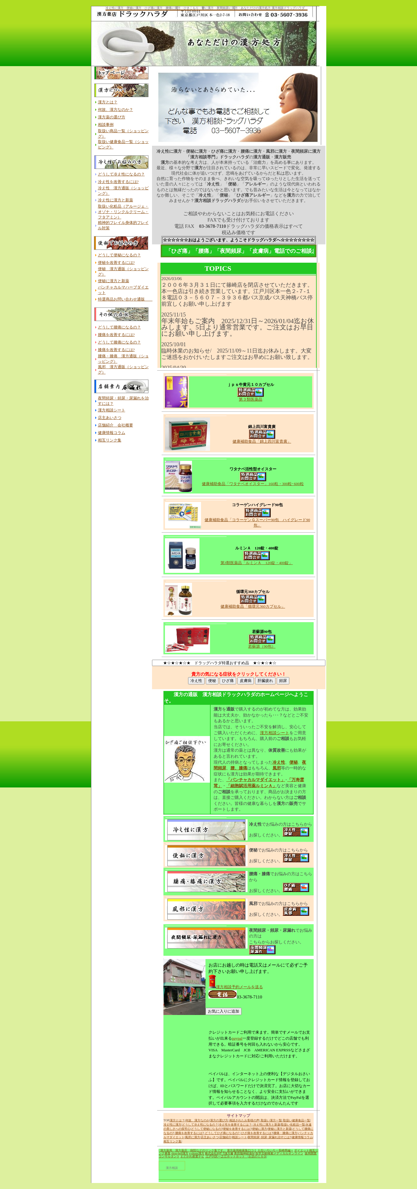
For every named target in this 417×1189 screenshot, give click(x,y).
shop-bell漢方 (179, 1153)
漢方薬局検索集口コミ (242, 1150)
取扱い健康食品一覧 (296, 1120)
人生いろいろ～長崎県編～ (275, 1150)
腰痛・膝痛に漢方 (285, 1133)
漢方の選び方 (219, 1120)
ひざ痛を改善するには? (257, 1133)
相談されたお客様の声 (244, 1120)
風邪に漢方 (192, 1137)
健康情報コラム (302, 1137)
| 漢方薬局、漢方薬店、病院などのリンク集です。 (192, 1150)
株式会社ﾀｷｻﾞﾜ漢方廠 (219, 1153)
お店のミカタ (257, 1156)
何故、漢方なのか (197, 1120)
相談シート (239, 1137)
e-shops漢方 (196, 1153)
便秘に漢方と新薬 (280, 1128)
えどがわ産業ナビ (192, 1156)
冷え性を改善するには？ (235, 1124)
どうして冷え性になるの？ (200, 1124)
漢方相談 (172, 1167)
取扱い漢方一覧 (271, 1120)
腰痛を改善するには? (188, 1133)
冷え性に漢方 (172, 1124)
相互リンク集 (172, 1141)
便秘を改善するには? (237, 1128)
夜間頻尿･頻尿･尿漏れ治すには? (269, 1137)
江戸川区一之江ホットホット (226, 1156)
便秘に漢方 (259, 1128)
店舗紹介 (225, 1137)
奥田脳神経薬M (244, 1153)
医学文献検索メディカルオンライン (279, 1153)
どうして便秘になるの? (206, 1128)
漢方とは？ (177, 1120)
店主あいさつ (210, 1137)
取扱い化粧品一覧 (293, 1124)
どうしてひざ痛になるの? (222, 1133)
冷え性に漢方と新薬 (266, 1124)
